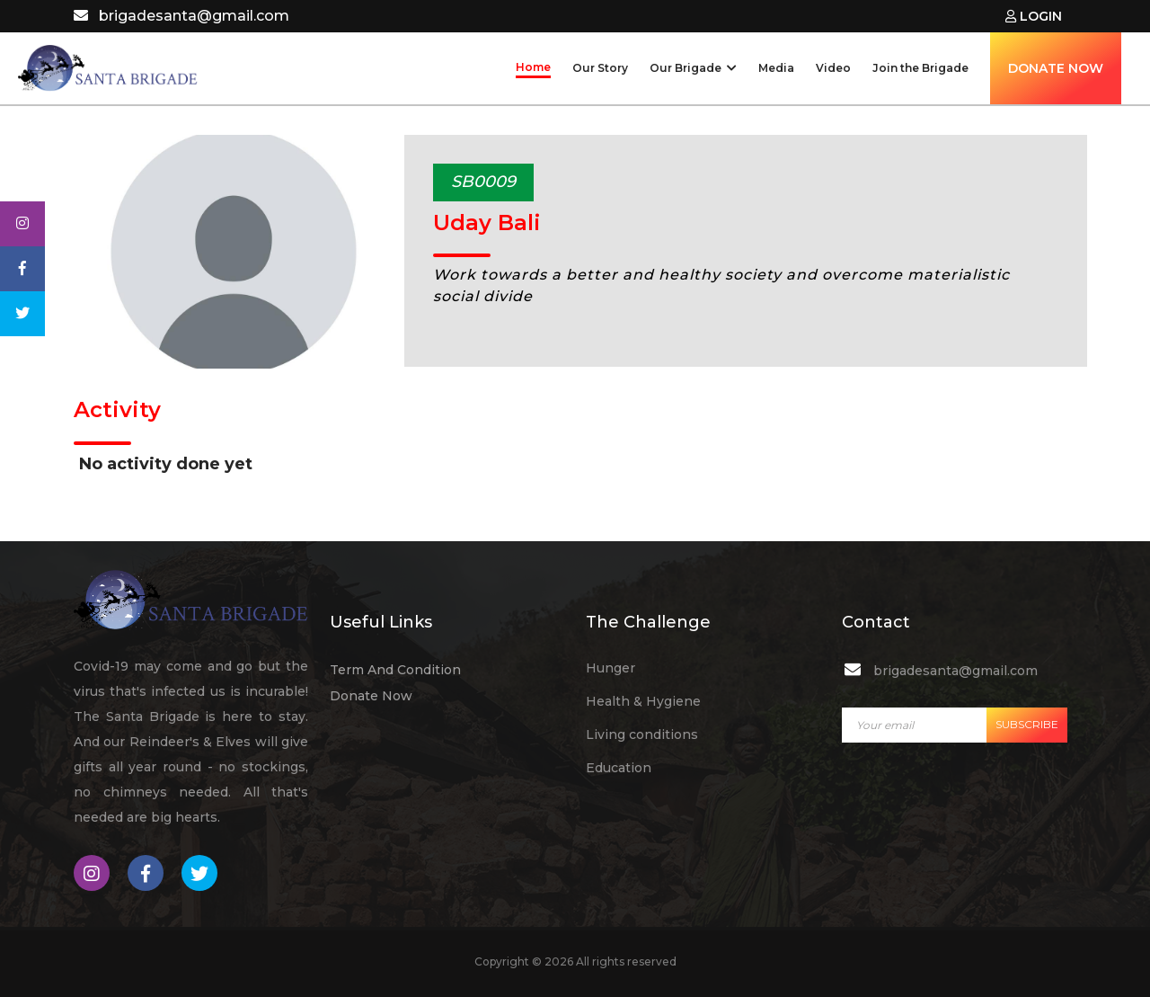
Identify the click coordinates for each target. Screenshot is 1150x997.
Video (833, 68)
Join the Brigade (920, 68)
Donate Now (371, 696)
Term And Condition (395, 670)
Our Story (600, 68)
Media (776, 68)
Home (533, 67)
